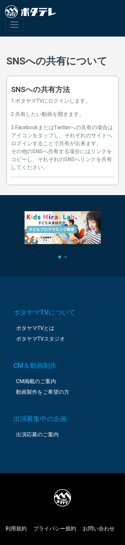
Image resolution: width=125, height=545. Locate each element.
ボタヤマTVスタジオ (40, 339)
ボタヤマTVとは (35, 328)
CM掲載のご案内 (36, 381)
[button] (59, 257)
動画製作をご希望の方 (42, 392)
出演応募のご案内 (37, 434)
